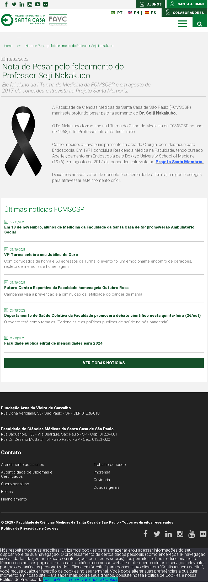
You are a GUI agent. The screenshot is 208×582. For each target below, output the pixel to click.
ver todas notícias (104, 363)
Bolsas (7, 491)
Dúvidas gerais (107, 487)
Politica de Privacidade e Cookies (87, 579)
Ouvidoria (102, 479)
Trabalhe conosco (110, 464)
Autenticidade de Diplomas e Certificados (26, 474)
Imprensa (102, 472)
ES (150, 13)
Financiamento (14, 499)
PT (116, 13)
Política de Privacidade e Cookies (29, 528)
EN (133, 13)
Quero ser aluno (15, 484)
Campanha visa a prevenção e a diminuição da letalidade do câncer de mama (73, 294)
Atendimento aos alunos (22, 464)
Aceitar (49, 579)
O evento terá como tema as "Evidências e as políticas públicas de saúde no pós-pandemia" (86, 322)
